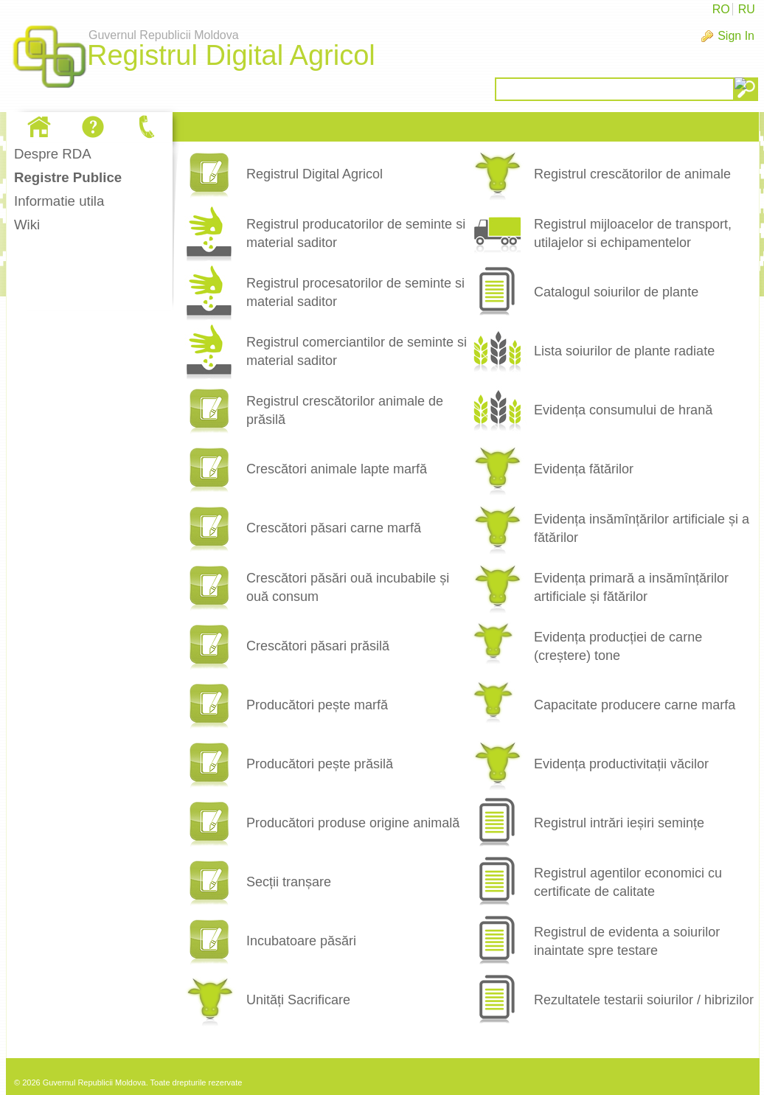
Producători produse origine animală (352, 823)
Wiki (27, 224)
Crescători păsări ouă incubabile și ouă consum (347, 587)
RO (721, 9)
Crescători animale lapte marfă (336, 469)
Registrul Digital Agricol (314, 174)
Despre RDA (52, 153)
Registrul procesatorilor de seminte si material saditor (355, 292)
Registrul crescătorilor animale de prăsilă (344, 410)
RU (746, 9)
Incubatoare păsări (301, 941)
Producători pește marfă (317, 705)
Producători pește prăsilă (319, 764)
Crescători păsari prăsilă (317, 646)
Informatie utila (59, 201)
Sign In (736, 35)
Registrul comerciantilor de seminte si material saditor (356, 351)
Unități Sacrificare (298, 1000)
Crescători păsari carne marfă (333, 528)
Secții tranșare (288, 882)
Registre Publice (68, 177)
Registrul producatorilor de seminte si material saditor (355, 233)
